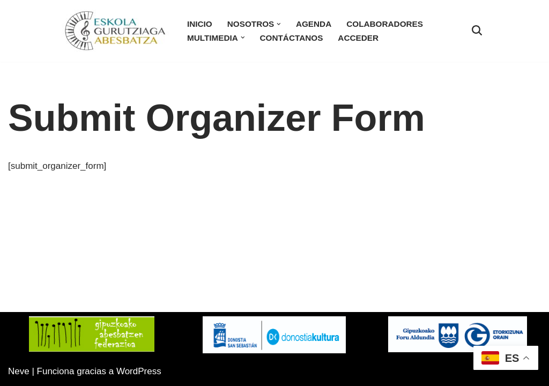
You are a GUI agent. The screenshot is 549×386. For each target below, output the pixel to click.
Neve (18, 371)
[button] (279, 24)
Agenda (313, 23)
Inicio (199, 23)
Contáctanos (291, 37)
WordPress (138, 371)
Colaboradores (384, 23)
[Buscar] (477, 30)
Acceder (358, 37)
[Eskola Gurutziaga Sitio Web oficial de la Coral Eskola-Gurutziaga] (115, 31)
